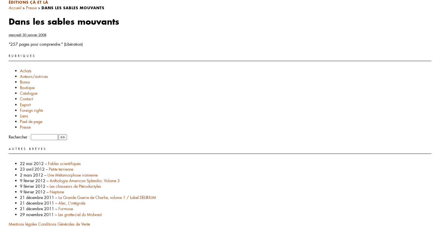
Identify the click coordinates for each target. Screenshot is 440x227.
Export (25, 105)
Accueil (15, 8)
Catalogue (28, 93)
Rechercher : (19, 137)
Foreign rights (31, 110)
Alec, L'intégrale (71, 203)
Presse (31, 8)
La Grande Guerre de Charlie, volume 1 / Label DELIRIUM (107, 197)
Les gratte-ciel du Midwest (80, 214)
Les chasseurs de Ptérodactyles (75, 186)
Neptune (57, 192)
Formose (65, 209)
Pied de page (31, 121)
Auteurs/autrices (34, 76)
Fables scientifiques (64, 163)
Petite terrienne (61, 169)
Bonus (25, 82)
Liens (24, 116)
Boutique (27, 88)
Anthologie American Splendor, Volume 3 (85, 181)
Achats (25, 71)
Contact (26, 99)
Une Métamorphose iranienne (72, 175)
